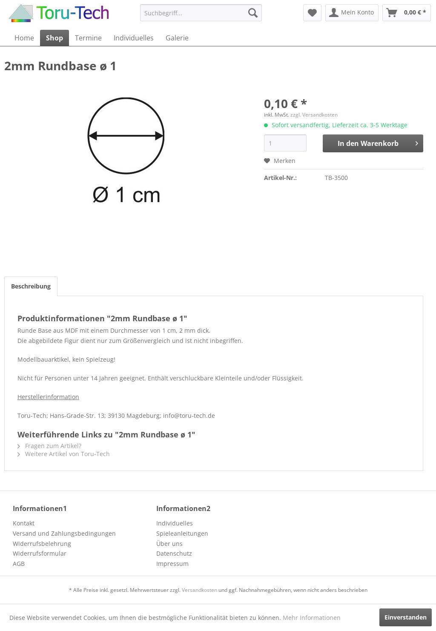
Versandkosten (199, 590)
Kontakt (23, 523)
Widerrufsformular (39, 553)
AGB (19, 564)
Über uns (169, 544)
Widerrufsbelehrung (42, 544)
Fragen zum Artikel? (49, 446)
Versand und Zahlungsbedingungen (64, 533)
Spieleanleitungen (182, 533)
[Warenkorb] (406, 12)
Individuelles (174, 523)
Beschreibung (31, 286)
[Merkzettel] (312, 12)
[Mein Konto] (352, 12)
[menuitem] (201, 12)
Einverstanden (405, 617)
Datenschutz (174, 553)
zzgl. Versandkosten (314, 114)
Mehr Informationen (312, 618)
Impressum (172, 564)
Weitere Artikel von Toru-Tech (63, 454)
